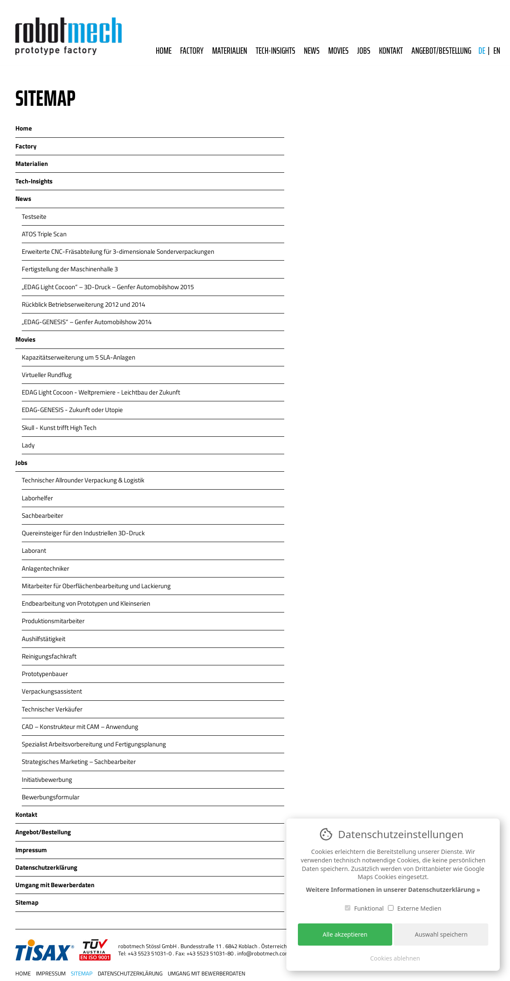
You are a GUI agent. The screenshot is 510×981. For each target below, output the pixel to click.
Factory (192, 51)
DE (481, 51)
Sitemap (82, 970)
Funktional (364, 908)
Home (164, 51)
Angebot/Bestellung (441, 51)
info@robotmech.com (263, 953)
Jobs (363, 51)
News (312, 51)
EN (496, 51)
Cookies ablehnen (395, 958)
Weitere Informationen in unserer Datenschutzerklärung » (393, 889)
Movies (338, 51)
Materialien (229, 51)
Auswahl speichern (441, 934)
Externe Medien (414, 908)
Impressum (51, 970)
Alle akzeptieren (345, 934)
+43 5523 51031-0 (150, 953)
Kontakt (391, 51)
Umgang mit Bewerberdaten (206, 970)
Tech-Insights (275, 51)
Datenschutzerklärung (130, 970)
